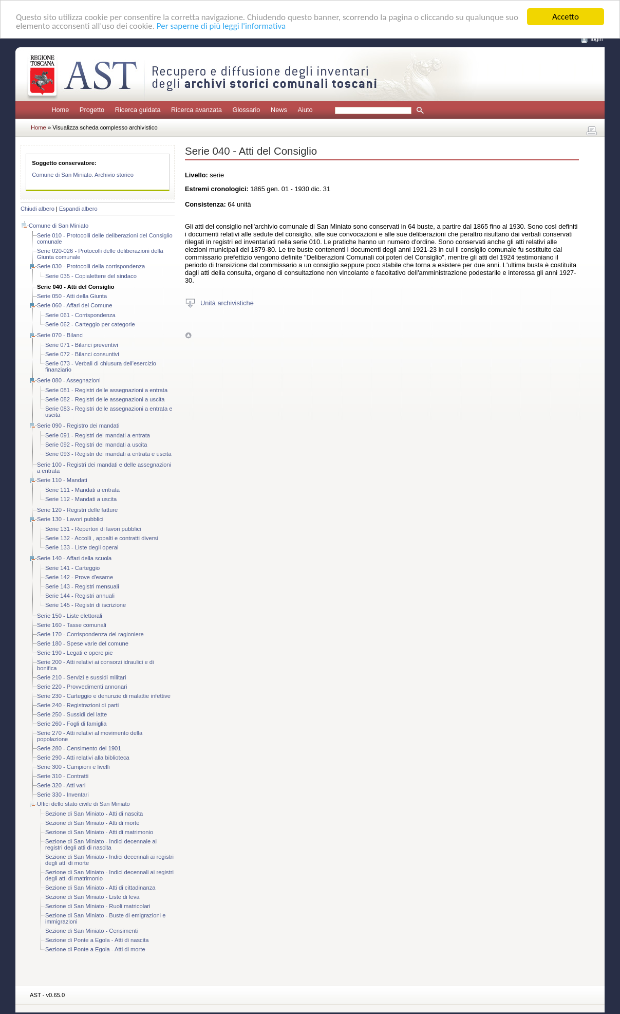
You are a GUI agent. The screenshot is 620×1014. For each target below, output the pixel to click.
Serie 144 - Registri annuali (80, 596)
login (597, 39)
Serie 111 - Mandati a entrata (82, 490)
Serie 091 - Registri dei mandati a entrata (97, 435)
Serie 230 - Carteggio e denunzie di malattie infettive (104, 696)
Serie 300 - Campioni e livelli (73, 767)
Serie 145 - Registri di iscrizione (85, 605)
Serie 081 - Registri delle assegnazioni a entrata (106, 390)
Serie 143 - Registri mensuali (82, 586)
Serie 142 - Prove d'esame (79, 577)
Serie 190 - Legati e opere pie (74, 653)
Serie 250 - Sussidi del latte (72, 714)
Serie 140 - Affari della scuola (74, 558)
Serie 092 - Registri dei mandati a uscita (96, 444)
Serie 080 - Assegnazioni (69, 380)
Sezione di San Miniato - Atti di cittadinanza (100, 887)
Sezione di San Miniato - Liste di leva (92, 897)
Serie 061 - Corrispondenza (80, 315)
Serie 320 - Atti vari (61, 785)
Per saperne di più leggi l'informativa (221, 25)
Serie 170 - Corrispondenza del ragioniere (90, 634)
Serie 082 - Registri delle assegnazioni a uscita (105, 399)
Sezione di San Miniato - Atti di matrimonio (99, 832)
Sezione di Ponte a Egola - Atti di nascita (97, 940)
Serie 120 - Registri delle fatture (77, 510)
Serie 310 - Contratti (62, 776)
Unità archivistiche (227, 302)
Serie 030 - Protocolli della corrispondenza (91, 266)
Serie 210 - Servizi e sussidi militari (81, 677)
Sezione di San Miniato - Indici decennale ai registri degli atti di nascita (101, 844)
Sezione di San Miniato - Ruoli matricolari (98, 906)
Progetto (92, 110)
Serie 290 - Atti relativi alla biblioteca (83, 757)
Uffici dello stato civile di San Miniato (83, 804)
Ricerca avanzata (196, 110)
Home (60, 110)
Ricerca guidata (138, 110)
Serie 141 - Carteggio (72, 568)
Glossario (246, 110)
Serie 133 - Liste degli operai (81, 547)
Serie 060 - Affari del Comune (74, 305)
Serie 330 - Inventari (63, 794)
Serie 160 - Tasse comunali (71, 625)
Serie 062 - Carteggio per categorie (90, 324)
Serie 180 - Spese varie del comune (82, 643)
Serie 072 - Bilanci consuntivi (82, 354)
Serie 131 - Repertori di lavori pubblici (93, 529)
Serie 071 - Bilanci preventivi (81, 345)
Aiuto (304, 110)
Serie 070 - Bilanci (60, 335)
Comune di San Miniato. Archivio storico (83, 175)
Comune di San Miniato (58, 226)
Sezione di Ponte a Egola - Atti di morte (95, 949)
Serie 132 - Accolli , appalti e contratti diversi (101, 538)
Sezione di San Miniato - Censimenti (91, 931)
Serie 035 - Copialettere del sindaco (91, 276)
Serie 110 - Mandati (62, 480)
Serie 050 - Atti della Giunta (72, 296)
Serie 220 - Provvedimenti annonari (82, 687)
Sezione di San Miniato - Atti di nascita (94, 813)
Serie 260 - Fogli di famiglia (72, 724)
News (279, 110)
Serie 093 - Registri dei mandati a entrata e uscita (108, 454)
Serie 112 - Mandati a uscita (81, 499)
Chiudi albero (37, 209)
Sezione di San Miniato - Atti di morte (92, 823)
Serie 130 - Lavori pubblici (70, 519)
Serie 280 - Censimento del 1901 (79, 748)
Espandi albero (78, 209)
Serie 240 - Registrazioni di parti (78, 705)
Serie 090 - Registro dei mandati (78, 425)
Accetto (565, 16)
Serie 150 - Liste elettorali (69, 616)
